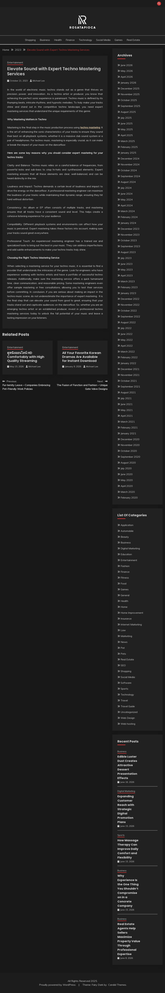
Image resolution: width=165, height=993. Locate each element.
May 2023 (127, 269)
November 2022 (130, 304)
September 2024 (130, 176)
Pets (123, 653)
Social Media (103, 39)
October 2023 (129, 240)
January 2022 (128, 363)
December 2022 (130, 298)
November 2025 (130, 94)
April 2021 (127, 415)
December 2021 (130, 369)
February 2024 (129, 217)
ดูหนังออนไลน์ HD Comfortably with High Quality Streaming (25, 357)
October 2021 (129, 380)
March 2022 (128, 351)
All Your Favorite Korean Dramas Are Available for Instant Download (81, 357)
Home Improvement (132, 612)
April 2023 (127, 275)
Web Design (128, 717)
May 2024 (127, 199)
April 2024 (127, 205)
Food (123, 583)
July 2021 (126, 398)
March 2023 (128, 281)
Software (126, 682)
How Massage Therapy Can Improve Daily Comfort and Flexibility (127, 848)
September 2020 (130, 456)
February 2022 (129, 357)
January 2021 (128, 433)
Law (123, 630)
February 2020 (129, 497)
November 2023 (130, 234)
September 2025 (130, 106)
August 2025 (128, 111)
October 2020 (129, 450)
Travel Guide (128, 706)
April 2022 (127, 345)
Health (58, 39)
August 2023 (128, 252)
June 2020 (127, 474)
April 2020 (127, 486)
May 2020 (127, 480)
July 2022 (126, 328)
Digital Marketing (130, 548)
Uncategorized (129, 712)
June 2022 (127, 334)
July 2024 (126, 187)
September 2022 (130, 316)
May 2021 (127, 410)
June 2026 (127, 65)
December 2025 (130, 88)
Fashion (125, 566)
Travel (124, 700)
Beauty (125, 536)
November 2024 (130, 164)
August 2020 (128, 462)
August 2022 (128, 322)
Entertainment (15, 62)
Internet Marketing (131, 624)
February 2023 (129, 287)
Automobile (127, 530)
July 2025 (126, 117)
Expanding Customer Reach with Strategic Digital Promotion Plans (125, 809)
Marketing (126, 636)
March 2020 (128, 491)
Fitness (125, 577)
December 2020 (130, 439)
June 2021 (127, 404)
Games (119, 39)
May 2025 (127, 129)
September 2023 (130, 246)
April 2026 (127, 76)
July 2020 (126, 468)
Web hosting (128, 723)
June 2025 (127, 123)
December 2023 (130, 228)
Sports (124, 688)
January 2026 (128, 82)
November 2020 (130, 445)
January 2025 (128, 152)
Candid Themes (117, 984)
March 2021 (128, 421)
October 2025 (129, 100)
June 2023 (127, 263)
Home (124, 606)
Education (126, 554)
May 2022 (127, 339)
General (125, 595)
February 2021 (129, 427)
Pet (123, 647)
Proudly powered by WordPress (57, 984)
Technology (85, 39)
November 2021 (130, 374)
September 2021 (130, 386)
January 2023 (128, 293)
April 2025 (127, 135)
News (124, 642)
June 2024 (127, 193)
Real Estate (133, 39)
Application (127, 525)
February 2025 (129, 147)
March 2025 (128, 141)
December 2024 (130, 158)
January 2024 (128, 222)
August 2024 (128, 181)
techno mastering (90, 127)
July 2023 (126, 258)
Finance (70, 39)
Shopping (30, 39)
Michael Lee (39, 80)
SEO (123, 665)
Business (45, 39)
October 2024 (129, 170)
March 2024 (128, 211)
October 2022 (129, 310)
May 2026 (127, 70)
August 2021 (128, 392)
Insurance (126, 618)
